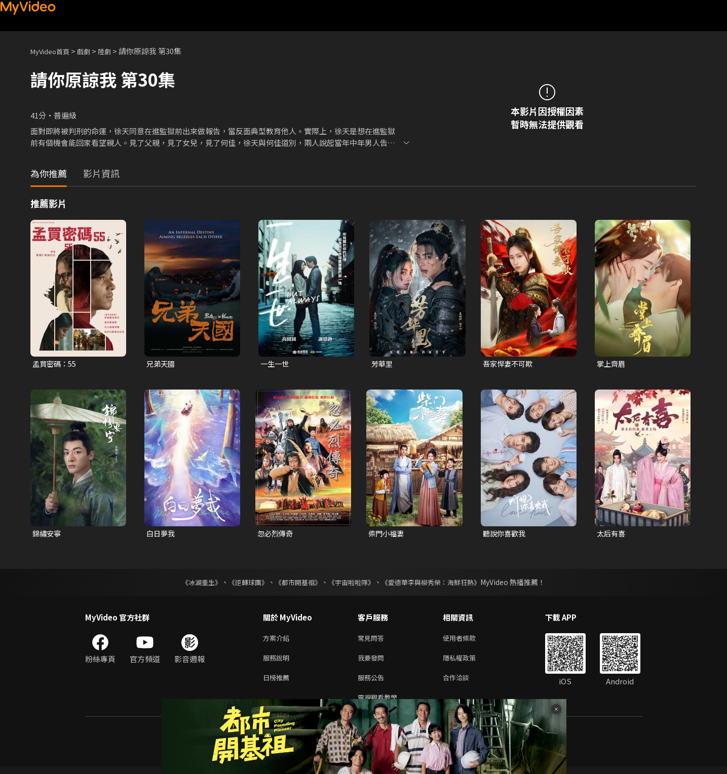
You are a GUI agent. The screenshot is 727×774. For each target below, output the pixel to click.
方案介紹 (278, 640)
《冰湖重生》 (193, 583)
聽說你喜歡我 (505, 534)
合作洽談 (464, 682)
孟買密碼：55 (55, 364)
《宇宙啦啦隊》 (352, 583)
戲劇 (91, 51)
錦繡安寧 (47, 534)
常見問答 (373, 640)
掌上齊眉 (612, 364)
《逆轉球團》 (242, 583)
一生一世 (275, 364)
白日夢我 (161, 534)
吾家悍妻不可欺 (509, 364)
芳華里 (382, 364)
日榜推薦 (278, 682)
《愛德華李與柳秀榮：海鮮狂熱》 (438, 583)
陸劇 (114, 51)
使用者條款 (468, 640)
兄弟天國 (161, 364)
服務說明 (278, 661)
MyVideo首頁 (53, 51)
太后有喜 (612, 534)
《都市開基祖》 (296, 583)
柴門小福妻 (387, 534)
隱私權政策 (468, 661)
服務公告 (373, 682)
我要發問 (373, 661)
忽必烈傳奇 (276, 534)
